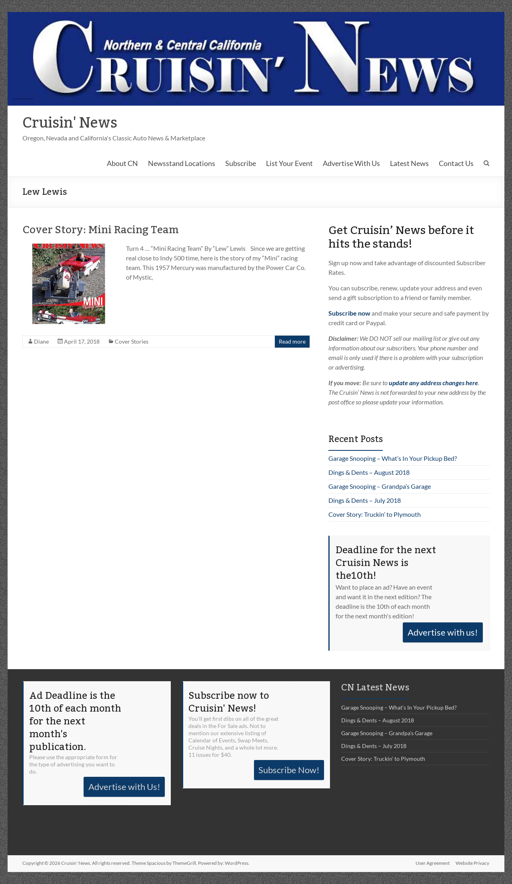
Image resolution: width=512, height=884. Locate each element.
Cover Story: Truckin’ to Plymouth (374, 514)
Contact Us (456, 163)
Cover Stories (131, 341)
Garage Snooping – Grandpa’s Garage (379, 486)
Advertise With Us (351, 163)
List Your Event (289, 163)
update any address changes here (433, 382)
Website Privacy (473, 863)
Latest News (409, 163)
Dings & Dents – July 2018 (364, 500)
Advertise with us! (443, 632)
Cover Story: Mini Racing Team (100, 230)
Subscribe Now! (289, 769)
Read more (292, 341)
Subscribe (240, 163)
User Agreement (433, 863)
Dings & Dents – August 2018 (369, 472)
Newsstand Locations (181, 163)
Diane (41, 341)
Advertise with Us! (124, 786)
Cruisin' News (69, 123)
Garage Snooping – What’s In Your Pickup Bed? (392, 458)
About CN (122, 163)
